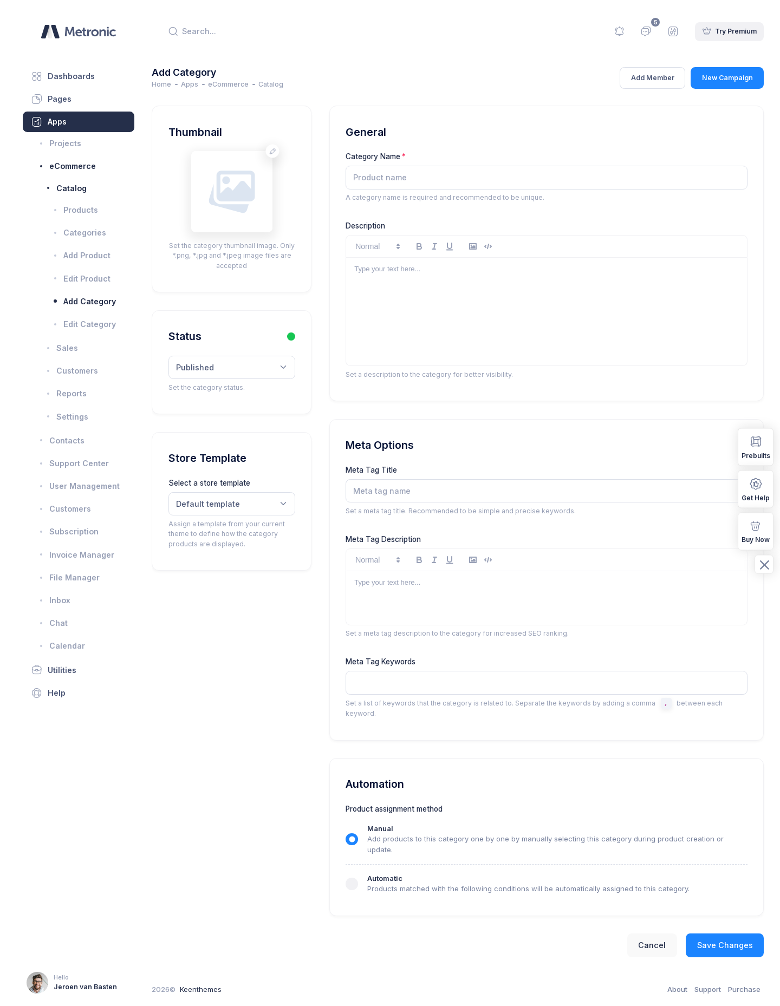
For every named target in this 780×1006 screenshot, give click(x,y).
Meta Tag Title (383, 470)
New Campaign (727, 78)
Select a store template (225, 483)
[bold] (431, 246)
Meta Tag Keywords (392, 661)
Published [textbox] (211, 367)
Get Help (756, 488)
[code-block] (500, 246)
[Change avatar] (286, 151)
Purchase (744, 989)
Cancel (652, 945)
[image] (484, 246)
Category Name (385, 156)
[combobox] (245, 368)
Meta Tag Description (395, 539)
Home (177, 84)
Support (707, 989)
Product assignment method (406, 809)
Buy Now (756, 531)
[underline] (461, 246)
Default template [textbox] (224, 503)
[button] (388, 246)
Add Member (652, 78)
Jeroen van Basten (85, 987)
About (677, 989)
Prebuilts (756, 446)
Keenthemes (216, 989)
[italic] (446, 246)
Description (377, 225)
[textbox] (551, 683)
